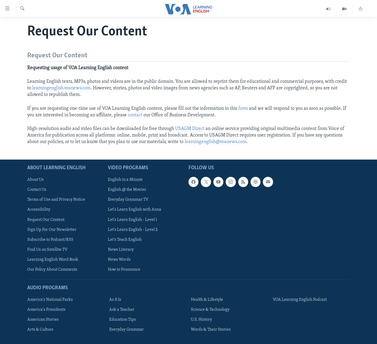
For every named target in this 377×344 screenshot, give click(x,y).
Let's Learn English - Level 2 (133, 229)
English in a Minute (125, 180)
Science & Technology (210, 310)
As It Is (115, 300)
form (243, 108)
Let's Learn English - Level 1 (132, 219)
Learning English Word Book (52, 259)
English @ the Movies (127, 190)
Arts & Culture (40, 329)
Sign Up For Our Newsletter (51, 229)
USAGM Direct (190, 128)
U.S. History (201, 320)
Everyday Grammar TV (128, 200)
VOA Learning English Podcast (300, 300)
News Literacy (121, 249)
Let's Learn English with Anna (134, 210)
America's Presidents (46, 310)
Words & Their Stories (211, 329)
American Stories (43, 320)
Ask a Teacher (121, 310)
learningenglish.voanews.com (61, 88)
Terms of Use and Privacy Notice (56, 200)
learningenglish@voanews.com (215, 141)
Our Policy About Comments (52, 269)
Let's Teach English (125, 239)
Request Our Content (45, 219)
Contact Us (36, 190)
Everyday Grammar (126, 329)
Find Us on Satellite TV (47, 249)
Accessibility (38, 210)
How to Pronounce (124, 269)
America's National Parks (50, 300)
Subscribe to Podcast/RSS (50, 239)
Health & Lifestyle (207, 300)
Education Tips (122, 320)
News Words (119, 259)
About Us (35, 180)
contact (135, 115)
